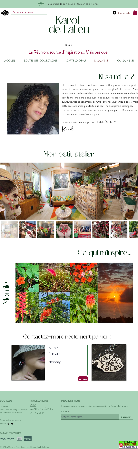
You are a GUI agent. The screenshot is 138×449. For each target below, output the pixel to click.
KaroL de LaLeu (42, 447)
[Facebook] (12, 424)
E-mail (64, 411)
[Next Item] (133, 191)
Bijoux (68, 45)
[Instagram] (8, 424)
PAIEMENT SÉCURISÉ (10, 433)
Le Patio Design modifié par (25, 447)
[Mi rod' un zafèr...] (29, 12)
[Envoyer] (83, 378)
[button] (135, 12)
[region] (32, 108)
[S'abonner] (126, 417)
